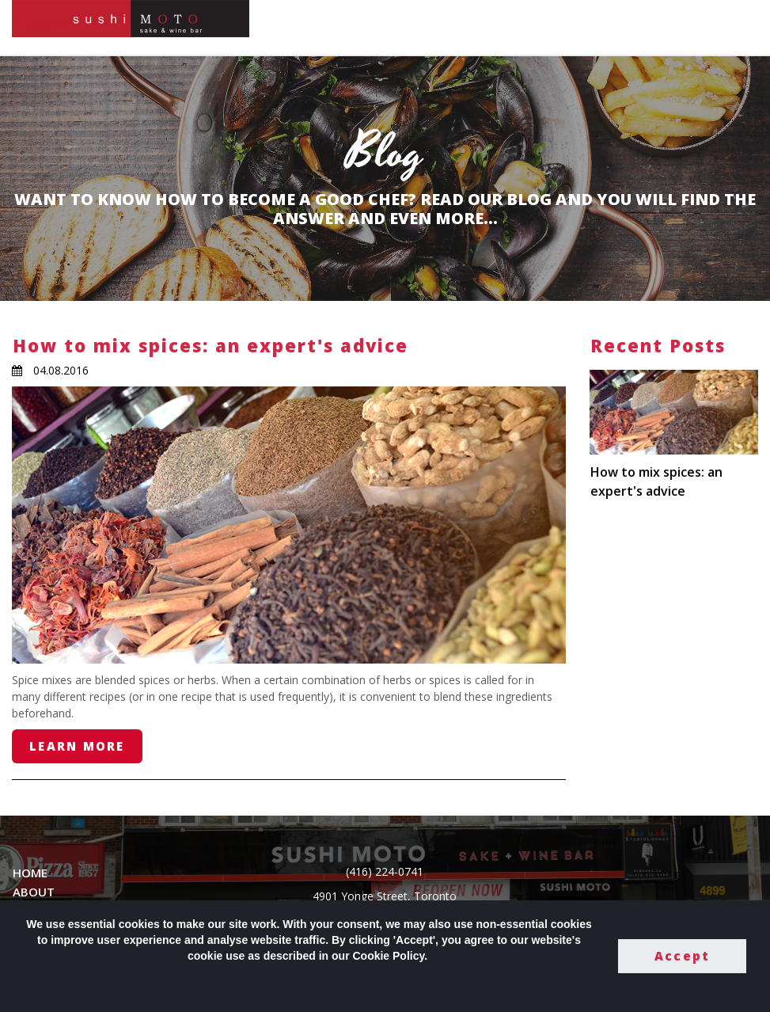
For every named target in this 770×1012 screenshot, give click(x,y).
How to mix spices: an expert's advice (210, 345)
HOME (409, 27)
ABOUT (34, 892)
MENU (457, 27)
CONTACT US (591, 27)
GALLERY (514, 27)
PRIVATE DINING (690, 27)
